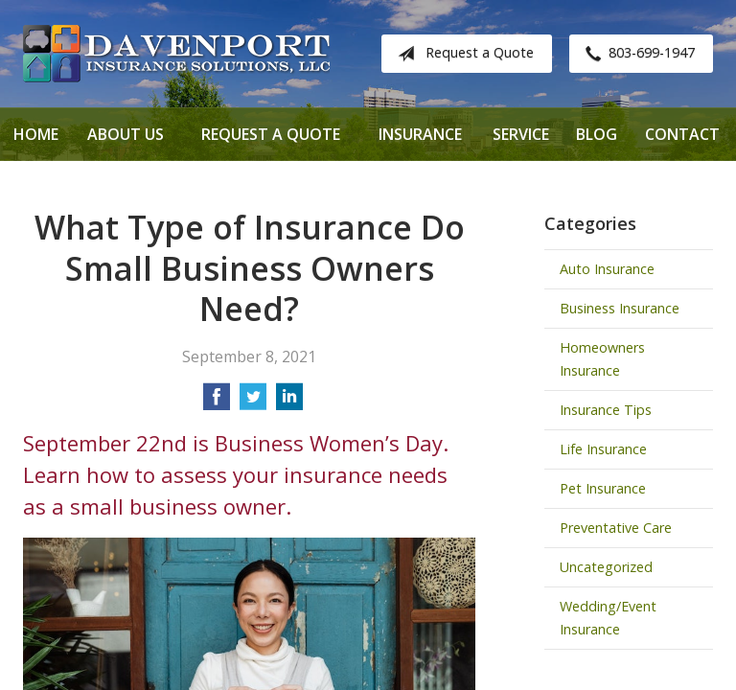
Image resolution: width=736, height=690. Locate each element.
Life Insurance (603, 449)
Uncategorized (606, 567)
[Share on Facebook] (216, 402)
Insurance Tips (606, 410)
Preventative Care (616, 527)
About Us (125, 134)
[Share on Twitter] (253, 402)
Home (35, 134)
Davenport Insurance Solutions (176, 53)
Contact (682, 134)
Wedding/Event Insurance (608, 617)
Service (521, 134)
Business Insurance (619, 308)
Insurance (420, 134)
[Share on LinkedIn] (289, 402)
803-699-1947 (636, 53)
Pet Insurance (603, 488)
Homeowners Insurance (602, 359)
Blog (596, 134)
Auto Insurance (607, 269)
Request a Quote (462, 53)
